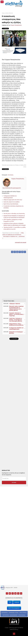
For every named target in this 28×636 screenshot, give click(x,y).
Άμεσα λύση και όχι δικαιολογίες (11, 204)
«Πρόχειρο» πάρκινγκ (14, 303)
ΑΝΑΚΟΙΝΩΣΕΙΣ (13, 615)
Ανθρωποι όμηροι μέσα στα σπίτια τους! (13, 199)
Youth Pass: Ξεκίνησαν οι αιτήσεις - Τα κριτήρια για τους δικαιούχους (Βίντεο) (15, 320)
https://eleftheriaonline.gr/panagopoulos (12, 188)
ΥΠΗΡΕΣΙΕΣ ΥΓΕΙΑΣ (13, 612)
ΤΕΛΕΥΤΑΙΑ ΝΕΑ (9, 301)
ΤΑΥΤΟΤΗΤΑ (6, 615)
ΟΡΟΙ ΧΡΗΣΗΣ (23, 612)
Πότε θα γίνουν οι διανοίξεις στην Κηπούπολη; (14, 213)
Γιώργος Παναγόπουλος (16, 25)
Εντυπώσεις (10, 174)
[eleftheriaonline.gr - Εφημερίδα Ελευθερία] (14, 3)
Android (16, 602)
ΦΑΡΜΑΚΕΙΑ (4, 612)
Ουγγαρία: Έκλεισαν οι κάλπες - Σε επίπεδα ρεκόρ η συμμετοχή (16, 314)
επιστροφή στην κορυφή (20, 242)
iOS (10, 602)
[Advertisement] (14, 380)
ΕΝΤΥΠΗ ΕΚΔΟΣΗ (14, 608)
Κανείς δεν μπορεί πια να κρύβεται (11, 201)
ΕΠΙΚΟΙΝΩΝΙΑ (22, 615)
